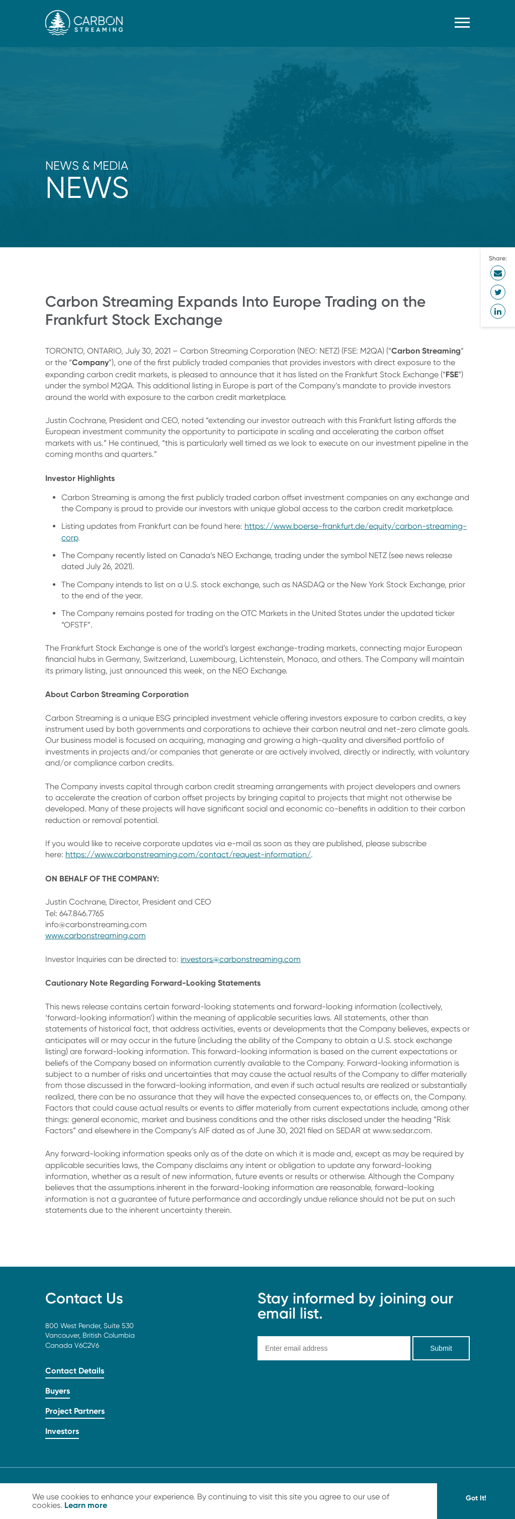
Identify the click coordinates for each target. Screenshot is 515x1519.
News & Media (86, 165)
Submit (441, 1348)
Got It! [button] (476, 1497)
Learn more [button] (85, 1505)
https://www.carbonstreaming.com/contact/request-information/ (188, 854)
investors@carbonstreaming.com (241, 959)
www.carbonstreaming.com (95, 935)
